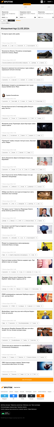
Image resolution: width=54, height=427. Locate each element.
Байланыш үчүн (27, 405)
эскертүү (33, 169)
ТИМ (35, 374)
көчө (26, 169)
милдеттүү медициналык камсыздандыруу (18, 254)
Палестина (21, 357)
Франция (12, 220)
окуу (37, 272)
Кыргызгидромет (31, 45)
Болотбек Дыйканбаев (24, 323)
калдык (39, 118)
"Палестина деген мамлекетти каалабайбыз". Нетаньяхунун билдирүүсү (16, 346)
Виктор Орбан (36, 289)
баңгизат (21, 152)
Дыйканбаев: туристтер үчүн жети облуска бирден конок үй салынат (18, 312)
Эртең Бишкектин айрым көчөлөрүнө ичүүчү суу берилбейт (17, 158)
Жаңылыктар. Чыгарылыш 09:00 (8, 14)
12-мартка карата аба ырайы (11, 34)
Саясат (11, 391)
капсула (38, 79)
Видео (29, 152)
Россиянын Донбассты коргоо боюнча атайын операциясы (15, 62)
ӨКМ (33, 118)
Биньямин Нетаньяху (32, 357)
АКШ (13, 203)
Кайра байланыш (32, 409)
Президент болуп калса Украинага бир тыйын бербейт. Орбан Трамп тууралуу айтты (16, 278)
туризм (34, 323)
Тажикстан (14, 374)
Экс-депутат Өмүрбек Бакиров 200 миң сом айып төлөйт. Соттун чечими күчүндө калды (17, 329)
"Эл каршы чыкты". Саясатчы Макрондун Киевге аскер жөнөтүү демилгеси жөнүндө (17, 210)
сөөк (39, 203)
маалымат (30, 306)
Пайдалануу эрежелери (17, 405)
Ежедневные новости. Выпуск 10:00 (27, 14)
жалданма (31, 135)
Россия (13, 118)
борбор (38, 306)
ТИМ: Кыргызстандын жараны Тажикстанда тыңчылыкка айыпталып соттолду (16, 363)
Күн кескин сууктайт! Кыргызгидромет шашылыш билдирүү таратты (18, 227)
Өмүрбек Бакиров (16, 340)
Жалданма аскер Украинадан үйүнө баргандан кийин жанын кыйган (19, 124)
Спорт (34, 391)
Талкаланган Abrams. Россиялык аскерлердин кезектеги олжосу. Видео (16, 52)
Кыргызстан (20, 45)
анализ (30, 101)
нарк (33, 254)
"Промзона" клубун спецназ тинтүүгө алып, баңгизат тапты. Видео (19, 141)
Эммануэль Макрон (30, 220)
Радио (3, 254)
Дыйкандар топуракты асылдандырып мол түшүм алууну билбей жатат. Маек (17, 86)
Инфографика (42, 391)
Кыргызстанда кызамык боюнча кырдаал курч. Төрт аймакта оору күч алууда (18, 261)
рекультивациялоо (23, 118)
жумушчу (40, 186)
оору (21, 272)
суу (20, 169)
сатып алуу (33, 340)
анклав (42, 357)
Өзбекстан (14, 186)
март (12, 45)
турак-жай (14, 79)
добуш (25, 340)
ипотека (31, 79)
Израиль (12, 357)
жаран (22, 374)
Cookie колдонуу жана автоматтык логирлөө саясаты (14, 409)
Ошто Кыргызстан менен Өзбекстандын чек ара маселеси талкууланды (17, 175)
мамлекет (23, 79)
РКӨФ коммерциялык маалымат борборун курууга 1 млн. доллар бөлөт (18, 295)
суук (22, 237)
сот (28, 374)
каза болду (31, 203)
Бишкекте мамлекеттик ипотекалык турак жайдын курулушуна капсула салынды (18, 69)
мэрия (41, 169)
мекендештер (21, 203)
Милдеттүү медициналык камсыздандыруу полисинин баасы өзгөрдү (15, 244)
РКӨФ (13, 306)
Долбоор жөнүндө (5, 405)
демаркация (30, 186)
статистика (29, 272)
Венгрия (19, 289)
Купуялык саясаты (22, 407)
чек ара (22, 186)
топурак (23, 101)
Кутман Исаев (39, 101)
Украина (42, 62)
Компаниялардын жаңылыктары (9, 407)
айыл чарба (14, 101)
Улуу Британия (14, 135)
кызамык (14, 272)
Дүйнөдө (34, 62)
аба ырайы (4, 45)
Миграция (28, 391)
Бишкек (13, 152)
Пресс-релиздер (36, 405)
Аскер (39, 135)
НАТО (20, 220)
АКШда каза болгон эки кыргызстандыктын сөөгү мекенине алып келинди (18, 192)
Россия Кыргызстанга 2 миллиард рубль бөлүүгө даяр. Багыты (17, 107)
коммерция (21, 306)
